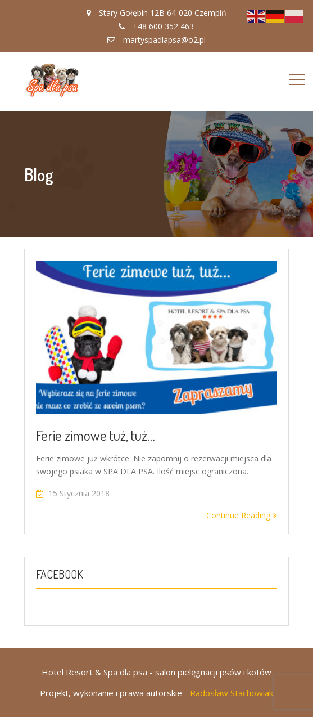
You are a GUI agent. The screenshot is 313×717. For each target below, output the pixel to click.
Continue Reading (241, 515)
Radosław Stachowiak (231, 692)
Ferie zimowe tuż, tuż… (95, 435)
